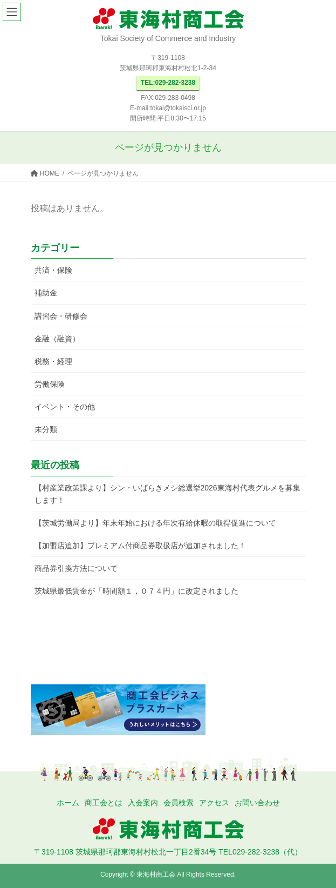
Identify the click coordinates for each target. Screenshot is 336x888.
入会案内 (143, 802)
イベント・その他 (65, 406)
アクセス (214, 802)
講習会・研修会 (61, 316)
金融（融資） (57, 338)
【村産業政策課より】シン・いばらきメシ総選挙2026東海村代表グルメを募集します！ (167, 493)
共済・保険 (53, 270)
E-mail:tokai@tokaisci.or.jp (168, 108)
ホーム (68, 802)
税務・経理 (53, 361)
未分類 (46, 429)
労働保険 (50, 384)
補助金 (46, 292)
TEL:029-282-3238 (168, 82)
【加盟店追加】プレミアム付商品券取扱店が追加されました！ (140, 545)
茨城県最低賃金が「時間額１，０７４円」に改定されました (136, 591)
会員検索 (178, 802)
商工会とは (103, 802)
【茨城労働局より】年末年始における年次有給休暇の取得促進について (155, 523)
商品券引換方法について (76, 568)
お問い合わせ (257, 802)
